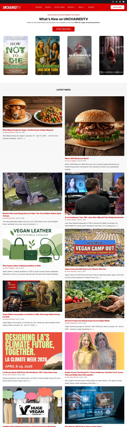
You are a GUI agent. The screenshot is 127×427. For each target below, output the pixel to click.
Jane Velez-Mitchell (10, 374)
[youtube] (123, 2)
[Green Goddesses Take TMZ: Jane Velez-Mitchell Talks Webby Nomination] (94, 194)
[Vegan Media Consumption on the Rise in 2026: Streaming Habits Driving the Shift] (32, 296)
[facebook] (113, 2)
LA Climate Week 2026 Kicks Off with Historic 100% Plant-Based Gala (30, 372)
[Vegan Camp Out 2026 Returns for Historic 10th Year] (94, 247)
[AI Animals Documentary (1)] (79, 36)
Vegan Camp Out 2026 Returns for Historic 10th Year (85, 269)
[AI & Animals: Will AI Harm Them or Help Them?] (94, 405)
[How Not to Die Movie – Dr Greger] (16, 36)
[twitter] (116, 2)
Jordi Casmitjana (71, 271)
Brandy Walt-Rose (10, 132)
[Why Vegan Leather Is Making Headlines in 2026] (32, 246)
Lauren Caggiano (72, 161)
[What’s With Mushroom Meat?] (94, 126)
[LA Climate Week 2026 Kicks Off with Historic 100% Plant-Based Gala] (32, 351)
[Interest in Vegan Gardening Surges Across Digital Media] (94, 299)
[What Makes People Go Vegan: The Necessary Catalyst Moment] (32, 112)
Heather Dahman (71, 219)
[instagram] (120, 2)
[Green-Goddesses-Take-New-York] (47, 36)
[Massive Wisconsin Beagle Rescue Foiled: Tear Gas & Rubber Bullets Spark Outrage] (32, 192)
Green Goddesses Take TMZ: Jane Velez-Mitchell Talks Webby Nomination (94, 217)
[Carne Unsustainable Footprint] (111, 36)
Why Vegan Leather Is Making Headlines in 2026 (22, 266)
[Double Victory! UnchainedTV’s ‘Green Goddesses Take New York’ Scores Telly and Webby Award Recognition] (94, 351)
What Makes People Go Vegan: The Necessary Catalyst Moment (28, 130)
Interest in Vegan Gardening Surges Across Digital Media (87, 321)
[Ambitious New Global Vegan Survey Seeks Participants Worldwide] (32, 405)
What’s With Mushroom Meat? (77, 158)
